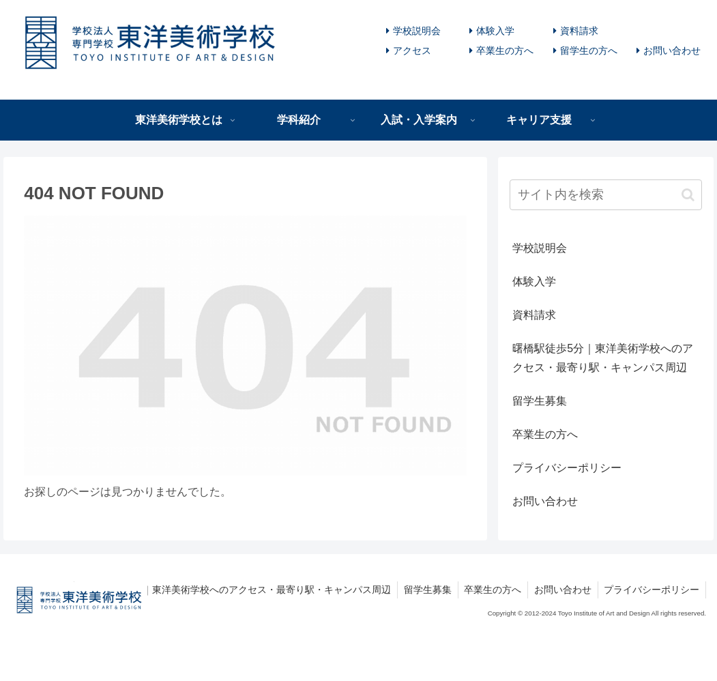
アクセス (412, 50)
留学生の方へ (588, 50)
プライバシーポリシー (566, 468)
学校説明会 (417, 30)
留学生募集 (539, 401)
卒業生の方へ (504, 50)
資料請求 (579, 30)
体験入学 (495, 30)
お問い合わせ (672, 50)
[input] (606, 194)
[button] (688, 195)
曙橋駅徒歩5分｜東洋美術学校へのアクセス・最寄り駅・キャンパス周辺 (602, 358)
